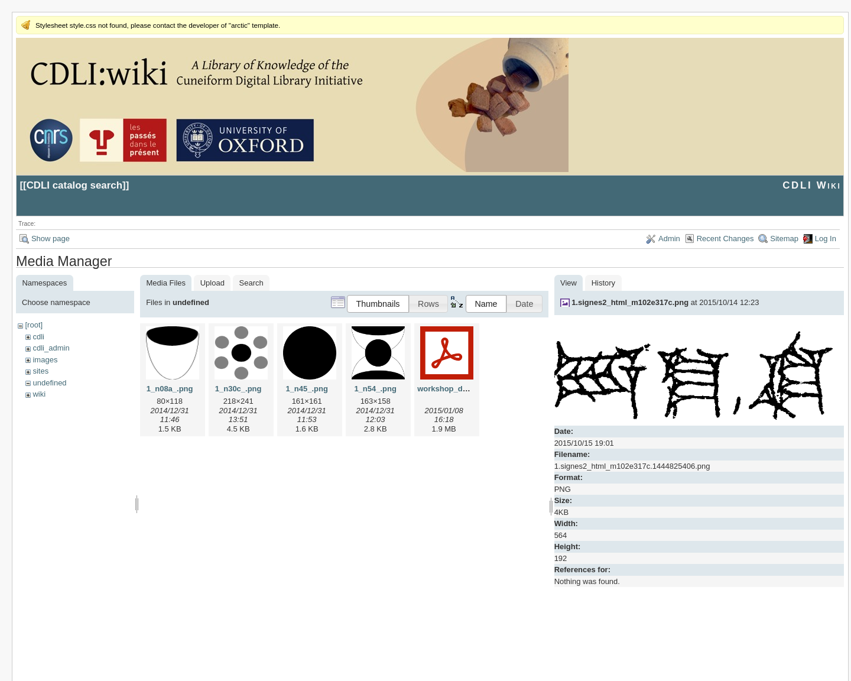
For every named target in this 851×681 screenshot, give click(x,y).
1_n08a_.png (170, 388)
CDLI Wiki (811, 185)
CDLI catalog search (74, 185)
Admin (669, 238)
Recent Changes (725, 238)
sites (40, 371)
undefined (49, 382)
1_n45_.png (306, 388)
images (45, 359)
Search (251, 282)
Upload (212, 282)
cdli (38, 336)
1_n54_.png (375, 388)
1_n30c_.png (238, 388)
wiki (39, 394)
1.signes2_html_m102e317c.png (629, 302)
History (603, 282)
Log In (825, 238)
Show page (50, 238)
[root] (34, 324)
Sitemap (784, 238)
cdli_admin (51, 347)
